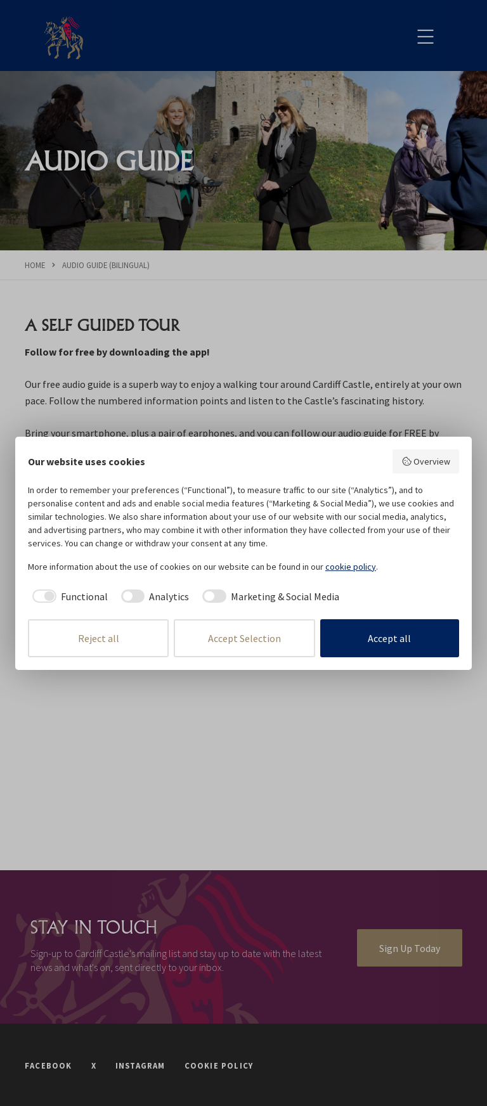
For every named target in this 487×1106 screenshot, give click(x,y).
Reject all (98, 638)
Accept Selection (244, 638)
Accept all (389, 638)
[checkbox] (68, 596)
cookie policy (350, 566)
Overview (426, 461)
